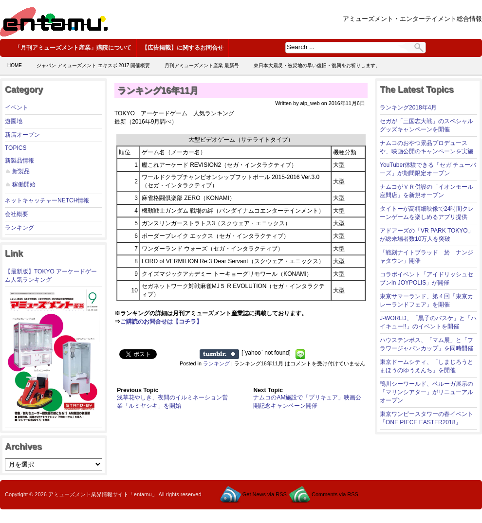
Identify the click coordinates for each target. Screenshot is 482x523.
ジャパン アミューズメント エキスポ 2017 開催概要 (93, 65)
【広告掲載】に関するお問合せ (182, 47)
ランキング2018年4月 (408, 107)
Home (14, 65)
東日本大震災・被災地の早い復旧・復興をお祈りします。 (317, 65)
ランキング (19, 227)
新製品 (21, 171)
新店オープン (22, 134)
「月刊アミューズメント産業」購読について (73, 47)
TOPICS (15, 147)
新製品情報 (19, 160)
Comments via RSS (335, 494)
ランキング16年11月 (157, 90)
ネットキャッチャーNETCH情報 (47, 200)
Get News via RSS (264, 494)
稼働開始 (24, 184)
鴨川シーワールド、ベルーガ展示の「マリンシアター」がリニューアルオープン (426, 392)
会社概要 (16, 214)
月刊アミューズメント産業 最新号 (202, 65)
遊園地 (13, 121)
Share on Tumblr (219, 354)
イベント (16, 107)
